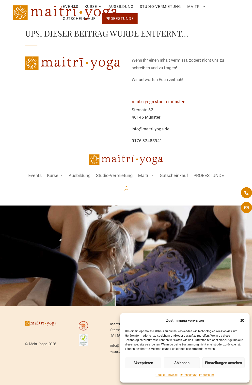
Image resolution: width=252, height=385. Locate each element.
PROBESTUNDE (120, 18)
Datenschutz (188, 375)
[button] (242, 320)
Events (70, 7)
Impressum (206, 375)
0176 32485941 (147, 140)
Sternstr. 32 (142, 109)
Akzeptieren (143, 363)
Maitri (194, 7)
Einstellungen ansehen (223, 363)
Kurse (91, 7)
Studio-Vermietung (160, 7)
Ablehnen (181, 363)
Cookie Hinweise (166, 375)
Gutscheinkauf (79, 19)
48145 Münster (146, 117)
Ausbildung (121, 7)
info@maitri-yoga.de (150, 128)
